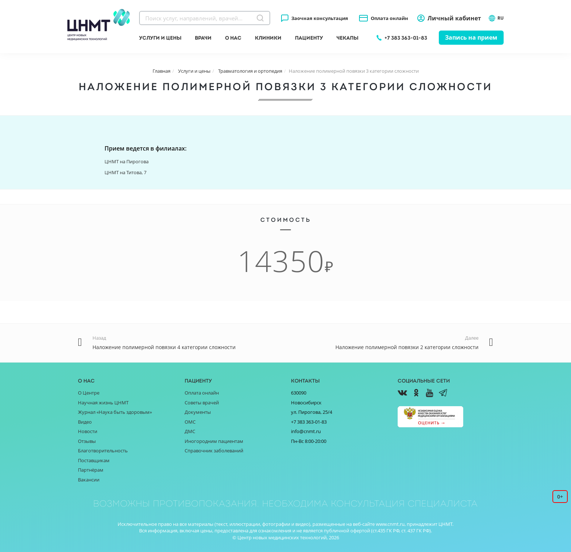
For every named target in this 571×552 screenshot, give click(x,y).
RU (496, 18)
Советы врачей (202, 402)
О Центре (88, 392)
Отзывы (87, 441)
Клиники (268, 37)
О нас (233, 37)
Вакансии (88, 479)
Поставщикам (94, 460)
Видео (85, 422)
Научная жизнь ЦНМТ (103, 402)
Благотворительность (103, 450)
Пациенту (309, 37)
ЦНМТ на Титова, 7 (125, 172)
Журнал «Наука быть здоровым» (115, 412)
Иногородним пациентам (214, 441)
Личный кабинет (454, 18)
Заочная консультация (319, 18)
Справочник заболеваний (214, 450)
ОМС (190, 422)
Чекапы (347, 37)
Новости (87, 431)
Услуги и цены (160, 37)
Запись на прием (471, 37)
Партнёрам (90, 470)
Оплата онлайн (389, 18)
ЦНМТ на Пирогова (127, 161)
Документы (198, 412)
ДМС (190, 431)
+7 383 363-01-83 (406, 37)
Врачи (203, 37)
